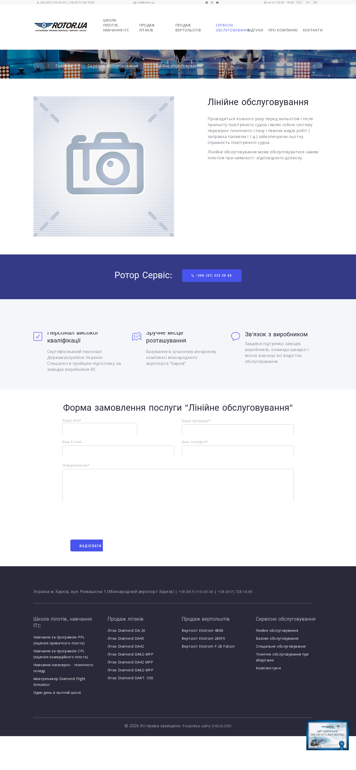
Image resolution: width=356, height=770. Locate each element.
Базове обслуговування (277, 639)
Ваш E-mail (72, 446)
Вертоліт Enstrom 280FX (203, 639)
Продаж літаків (147, 27)
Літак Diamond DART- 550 (130, 679)
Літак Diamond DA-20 (126, 632)
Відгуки (255, 30)
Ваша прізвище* (196, 425)
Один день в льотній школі (57, 693)
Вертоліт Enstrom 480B (202, 632)
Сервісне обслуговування (229, 27)
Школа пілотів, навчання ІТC (116, 25)
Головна (64, 65)
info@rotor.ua (145, 2)
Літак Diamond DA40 (126, 639)
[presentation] (99, 524)
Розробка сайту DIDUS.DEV (206, 727)
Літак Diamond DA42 (126, 647)
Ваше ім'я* (99, 430)
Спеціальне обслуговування (281, 647)
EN (315, 2)
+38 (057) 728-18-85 (82, 2)
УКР (307, 2)
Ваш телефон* (195, 446)
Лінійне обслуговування (277, 632)
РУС (299, 2)
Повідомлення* (76, 473)
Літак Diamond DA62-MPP (131, 655)
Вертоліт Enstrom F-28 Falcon (208, 647)
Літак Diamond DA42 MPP (130, 663)
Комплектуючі (268, 669)
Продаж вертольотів (188, 27)
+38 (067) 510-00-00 (53, 2)
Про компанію (283, 30)
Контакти (313, 30)
